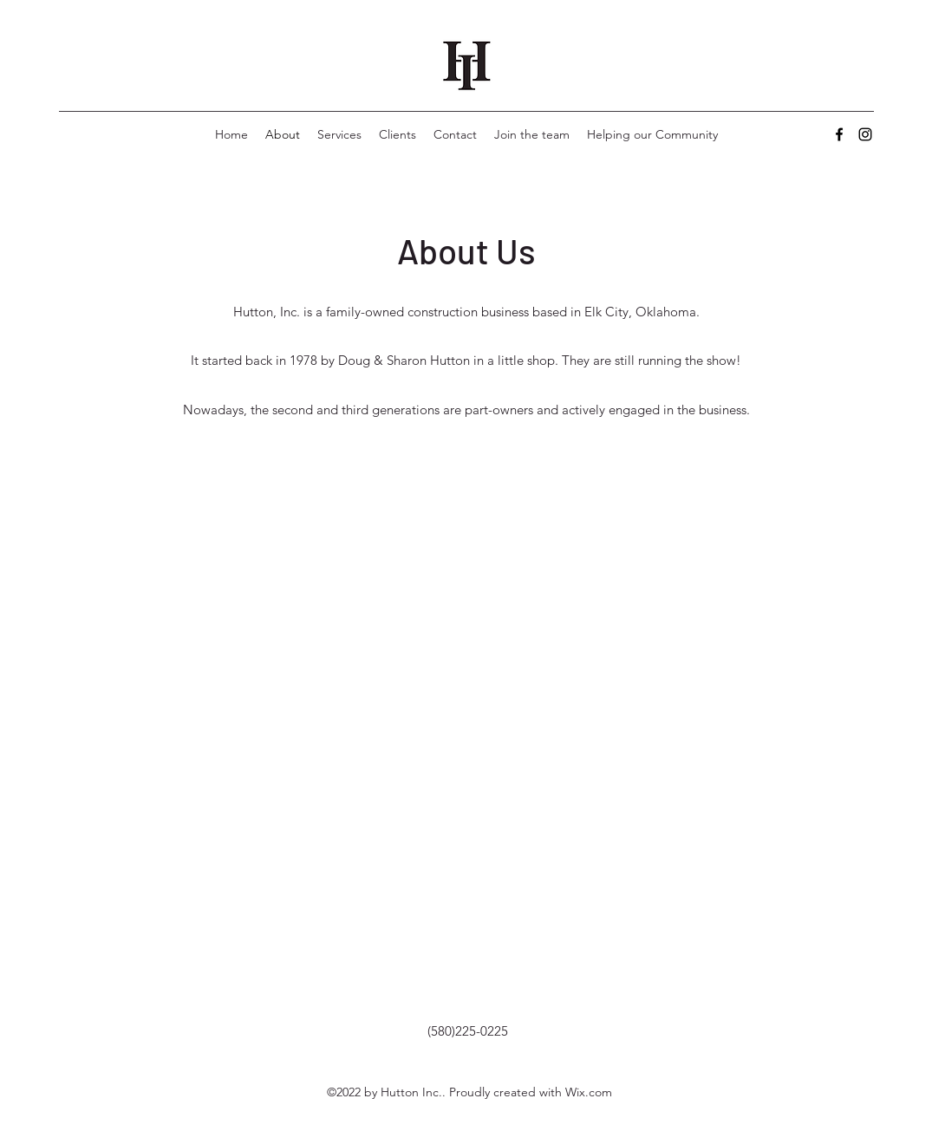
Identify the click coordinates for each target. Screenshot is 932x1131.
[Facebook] (839, 134)
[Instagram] (865, 134)
